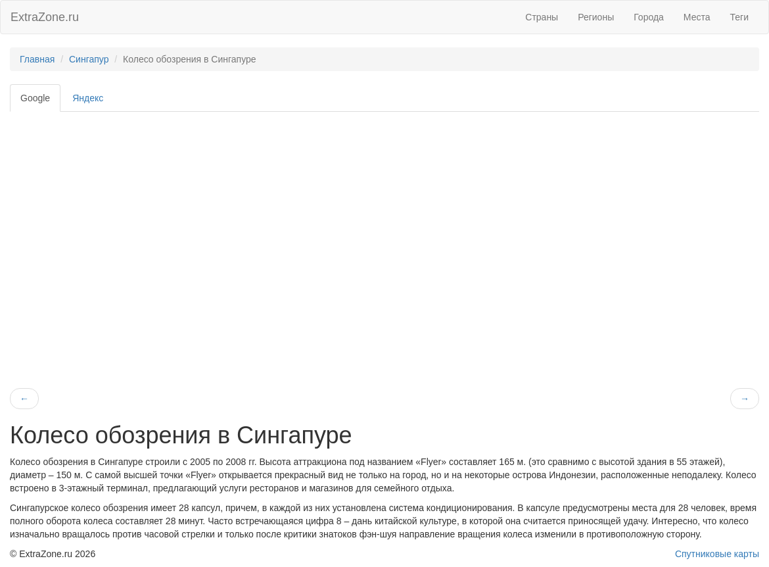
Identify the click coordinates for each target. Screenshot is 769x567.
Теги (739, 17)
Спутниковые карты (717, 554)
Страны (541, 17)
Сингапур (88, 59)
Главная (37, 59)
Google (35, 98)
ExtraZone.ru (45, 17)
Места (697, 17)
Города (649, 17)
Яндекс (87, 98)
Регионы (596, 17)
